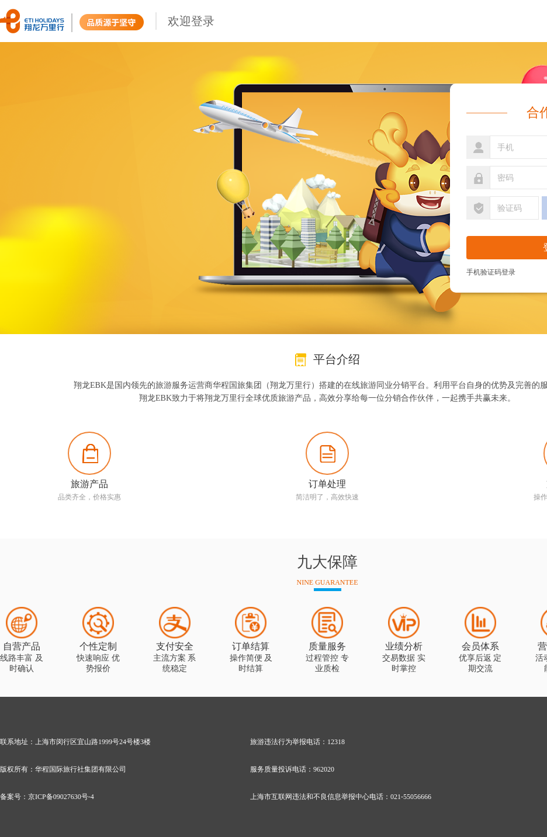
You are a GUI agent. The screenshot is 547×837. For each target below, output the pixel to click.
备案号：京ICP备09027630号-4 (47, 797)
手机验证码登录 (490, 272)
